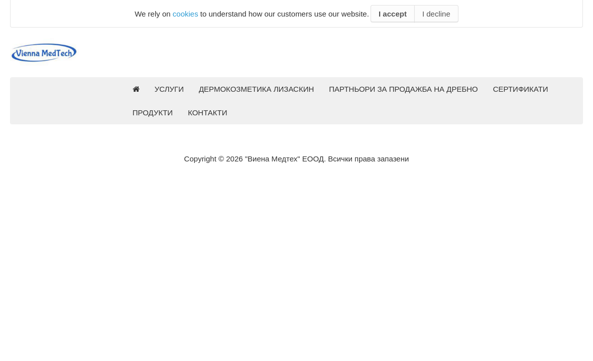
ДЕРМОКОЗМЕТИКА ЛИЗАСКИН (256, 89)
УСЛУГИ (169, 89)
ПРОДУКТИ (153, 112)
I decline (436, 14)
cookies (185, 14)
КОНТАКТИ (207, 112)
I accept (393, 14)
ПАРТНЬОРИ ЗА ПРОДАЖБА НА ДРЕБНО (403, 89)
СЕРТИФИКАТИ (520, 89)
